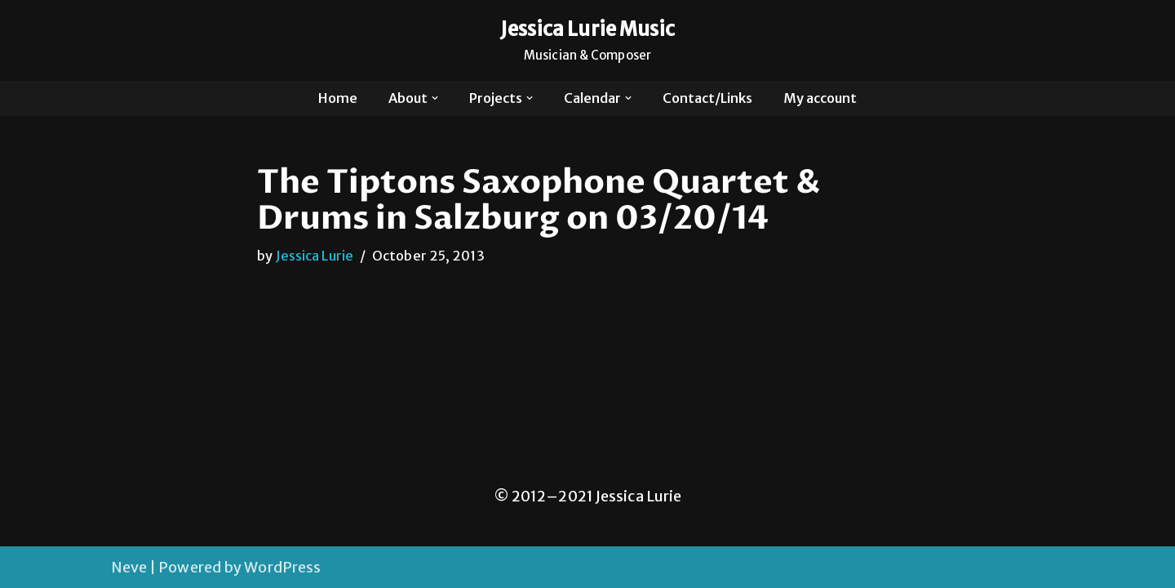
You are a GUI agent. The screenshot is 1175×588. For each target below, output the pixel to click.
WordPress (282, 567)
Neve (129, 567)
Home (337, 98)
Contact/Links (707, 98)
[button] (435, 98)
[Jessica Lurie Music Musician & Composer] (588, 40)
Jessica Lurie (314, 255)
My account (820, 98)
